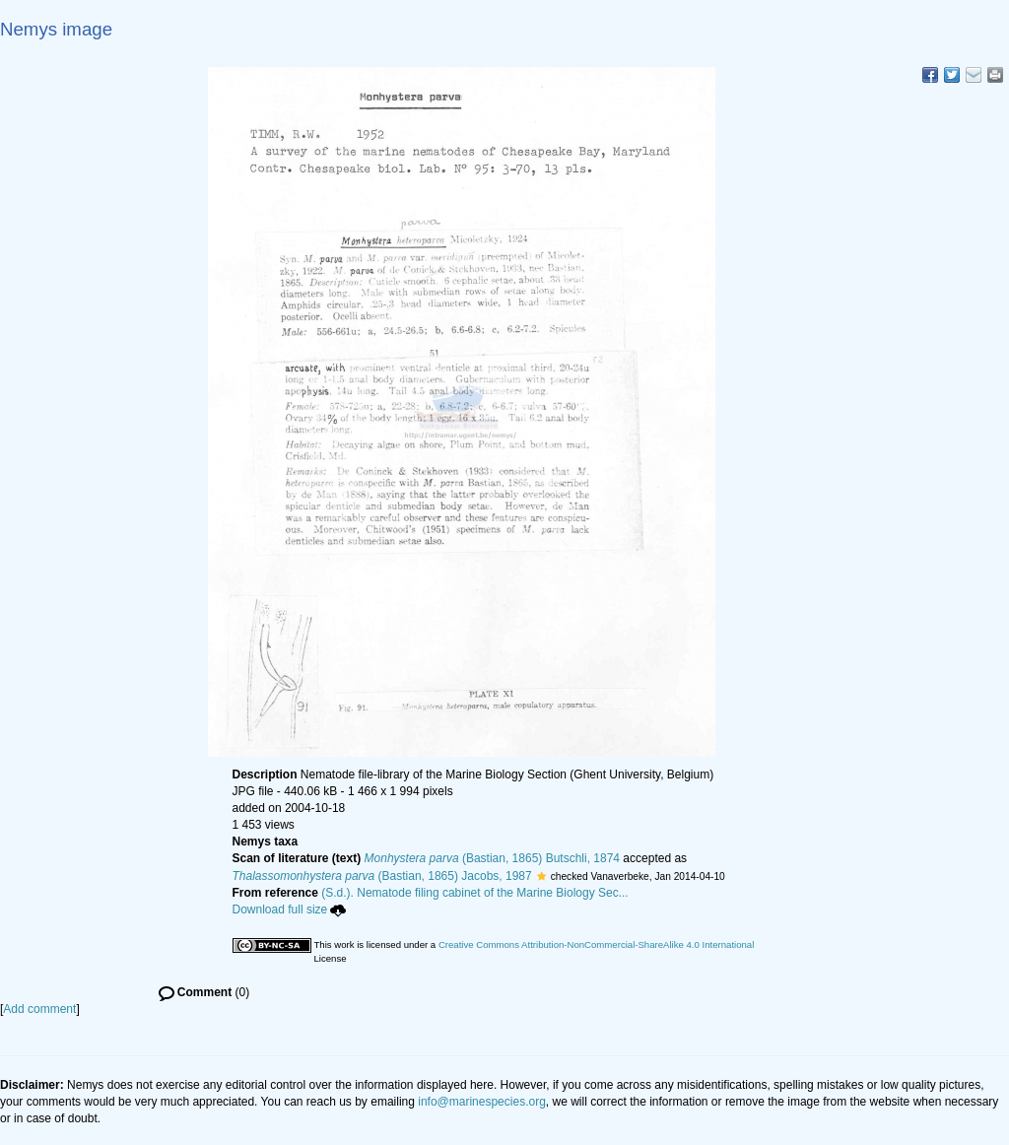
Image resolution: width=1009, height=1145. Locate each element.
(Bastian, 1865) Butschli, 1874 (492, 858)
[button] (541, 876)
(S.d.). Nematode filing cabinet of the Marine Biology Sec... (475, 893)
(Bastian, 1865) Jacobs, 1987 (382, 876)
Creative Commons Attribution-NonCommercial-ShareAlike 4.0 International (596, 944)
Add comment (39, 1009)
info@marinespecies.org (482, 1102)
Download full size (290, 909)
